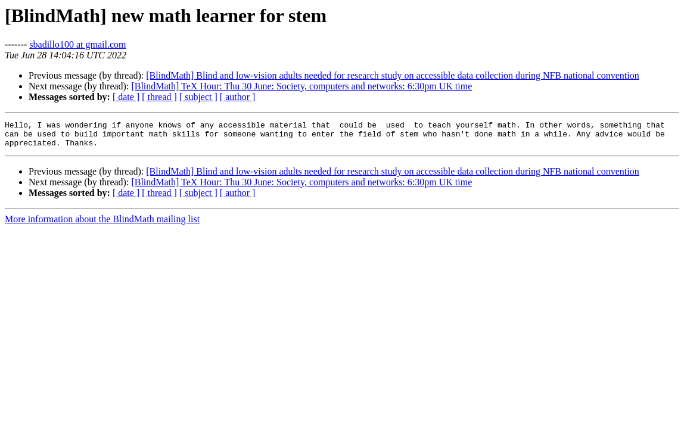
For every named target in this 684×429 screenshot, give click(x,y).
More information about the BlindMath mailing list (102, 224)
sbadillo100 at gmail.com (77, 44)
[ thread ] (159, 97)
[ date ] (126, 97)
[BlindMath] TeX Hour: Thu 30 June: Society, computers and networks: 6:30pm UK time (301, 86)
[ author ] (238, 97)
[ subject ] (198, 97)
